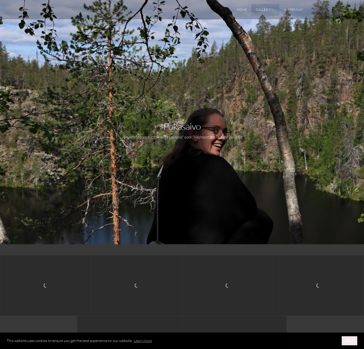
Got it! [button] (349, 341)
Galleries (264, 9)
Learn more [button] (143, 340)
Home (242, 9)
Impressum (293, 9)
